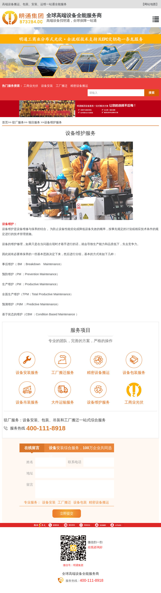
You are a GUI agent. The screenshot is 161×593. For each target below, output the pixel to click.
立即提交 (66, 513)
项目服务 (34, 122)
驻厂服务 (18, 122)
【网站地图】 (150, 4)
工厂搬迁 (62, 85)
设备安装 (47, 85)
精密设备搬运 (79, 85)
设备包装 (80, 502)
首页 (5, 122)
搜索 (152, 92)
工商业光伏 (30, 85)
